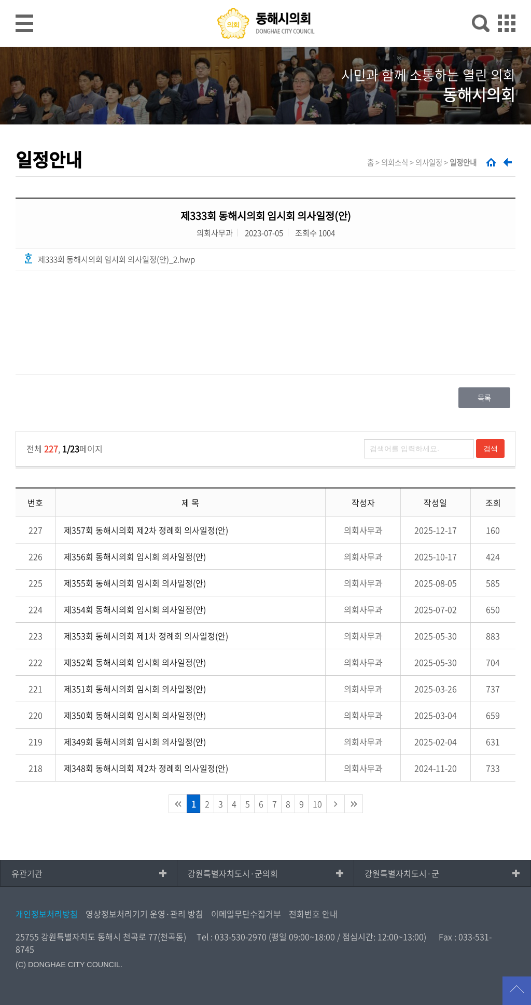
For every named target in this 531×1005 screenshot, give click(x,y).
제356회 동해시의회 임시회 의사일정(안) (135, 556)
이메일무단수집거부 (246, 914)
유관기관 (27, 873)
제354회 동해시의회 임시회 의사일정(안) (135, 609)
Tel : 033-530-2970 (232, 936)
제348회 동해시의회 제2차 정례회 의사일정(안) (146, 768)
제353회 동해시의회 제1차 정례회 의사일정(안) (146, 636)
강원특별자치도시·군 (402, 873)
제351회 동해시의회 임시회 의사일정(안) (135, 688)
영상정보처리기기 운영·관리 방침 (144, 914)
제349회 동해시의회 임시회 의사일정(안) (135, 741)
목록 (484, 397)
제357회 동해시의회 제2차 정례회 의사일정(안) (146, 530)
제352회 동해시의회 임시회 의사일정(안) (135, 662)
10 (317, 804)
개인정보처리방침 (47, 914)
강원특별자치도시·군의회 (233, 873)
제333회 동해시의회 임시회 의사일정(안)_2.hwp (116, 259)
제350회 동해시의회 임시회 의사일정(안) (135, 715)
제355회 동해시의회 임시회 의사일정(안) (135, 583)
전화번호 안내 (313, 914)
